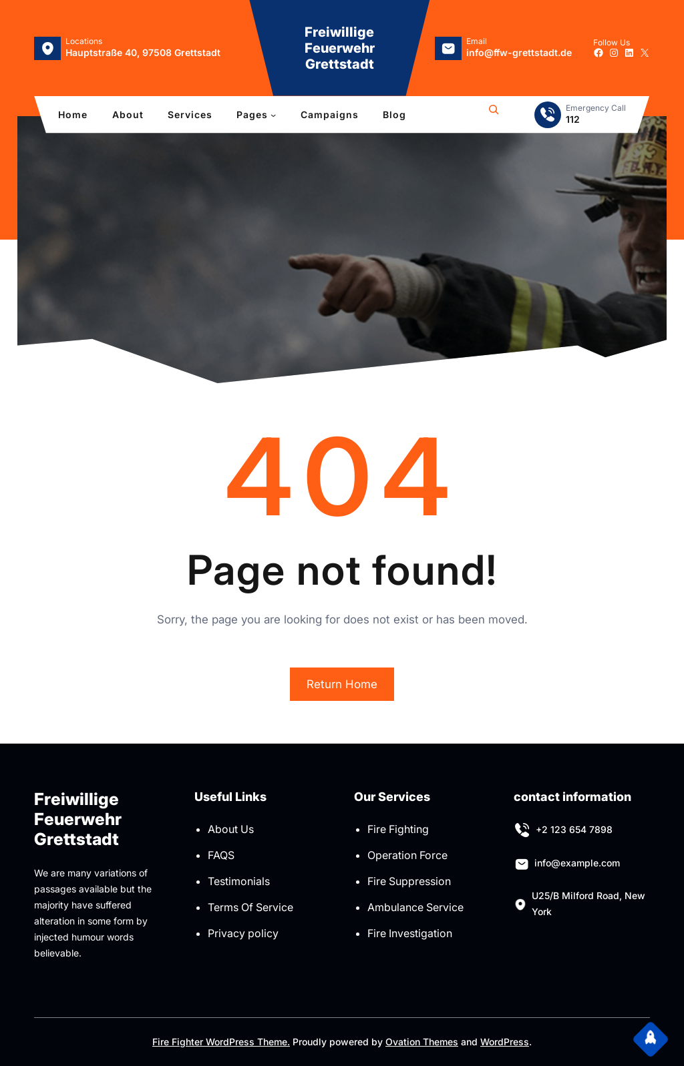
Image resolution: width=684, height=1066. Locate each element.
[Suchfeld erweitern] (493, 115)
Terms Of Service (250, 907)
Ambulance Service (415, 907)
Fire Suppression (409, 881)
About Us (231, 829)
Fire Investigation (409, 933)
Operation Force (407, 855)
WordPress (504, 1041)
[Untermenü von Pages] (273, 114)
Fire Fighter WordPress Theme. (221, 1041)
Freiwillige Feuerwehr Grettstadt (340, 48)
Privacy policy (243, 933)
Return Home (342, 684)
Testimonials (239, 881)
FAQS (221, 855)
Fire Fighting (398, 829)
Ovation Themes (421, 1041)
